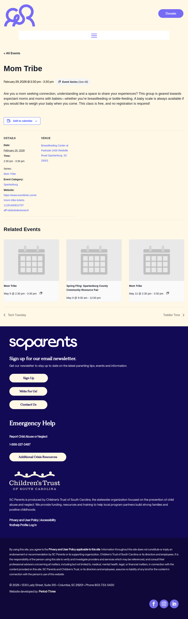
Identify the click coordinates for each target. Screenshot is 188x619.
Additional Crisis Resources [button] (38, 457)
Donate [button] (171, 13)
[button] (94, 35)
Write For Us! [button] (28, 391)
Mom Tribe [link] (10, 173)
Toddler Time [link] (172, 315)
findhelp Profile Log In (23, 525)
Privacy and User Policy (24, 520)
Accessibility (48, 520)
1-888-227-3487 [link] (19, 444)
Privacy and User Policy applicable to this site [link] (74, 549)
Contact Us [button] (28, 404)
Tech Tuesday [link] (16, 315)
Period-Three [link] (47, 591)
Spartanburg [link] (11, 184)
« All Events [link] (12, 53)
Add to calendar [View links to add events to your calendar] (22, 120)
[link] (19, 26)
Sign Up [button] (28, 378)
